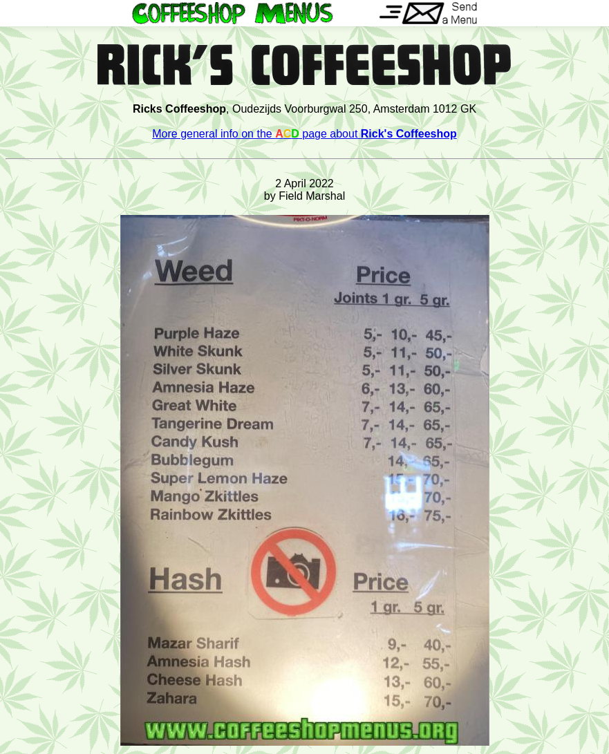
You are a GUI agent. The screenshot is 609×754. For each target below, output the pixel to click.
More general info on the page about (304, 134)
